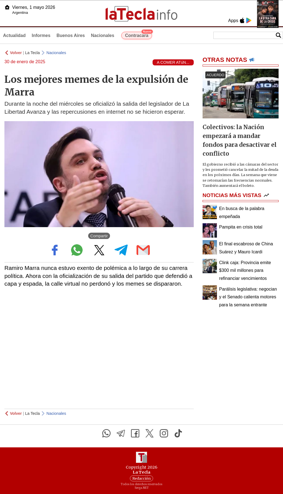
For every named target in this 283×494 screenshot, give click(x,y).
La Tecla (32, 53)
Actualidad (14, 35)
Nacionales (102, 35)
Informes (41, 35)
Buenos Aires (70, 35)
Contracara (138, 35)
